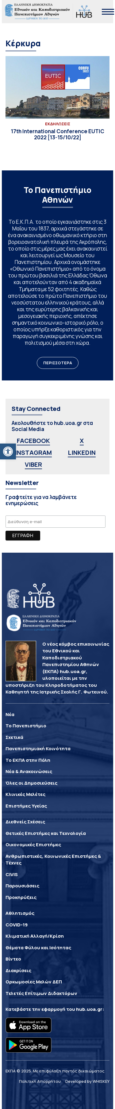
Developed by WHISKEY (87, 1081)
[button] (8, 451)
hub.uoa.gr (89, 1009)
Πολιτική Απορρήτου (40, 1081)
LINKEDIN (82, 452)
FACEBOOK (33, 441)
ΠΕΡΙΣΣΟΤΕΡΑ (57, 363)
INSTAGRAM (33, 452)
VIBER (33, 464)
